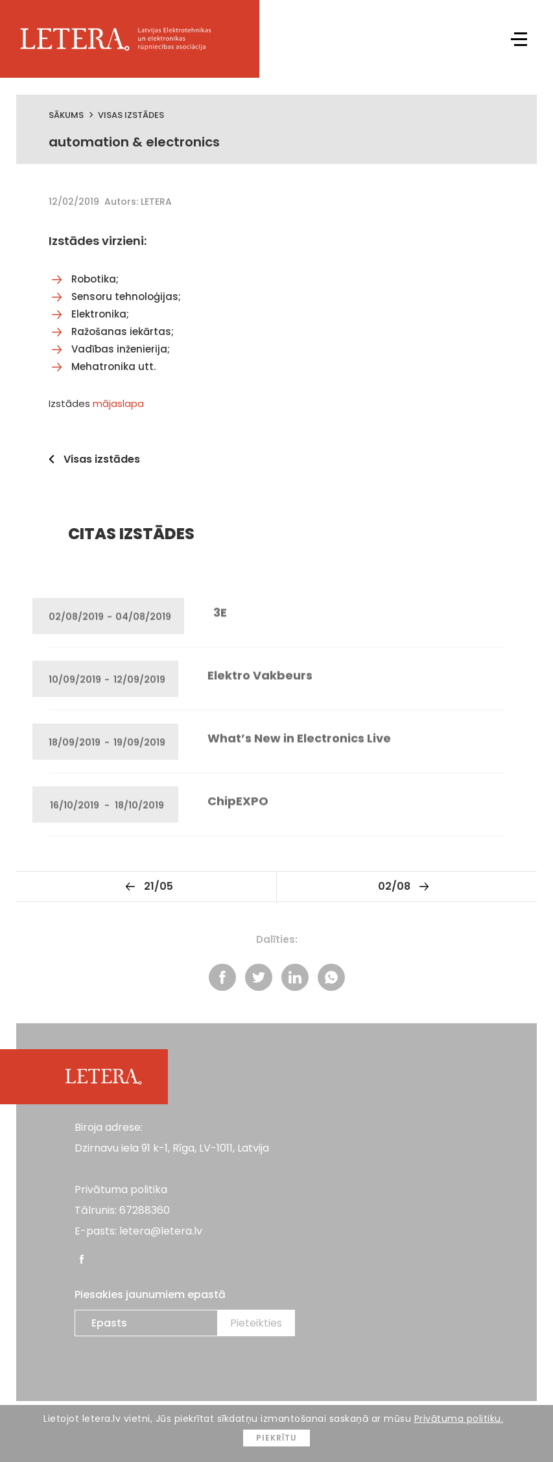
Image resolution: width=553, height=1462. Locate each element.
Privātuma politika (121, 1189)
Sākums (66, 115)
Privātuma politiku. (459, 1418)
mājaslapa (118, 403)
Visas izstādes (131, 115)
